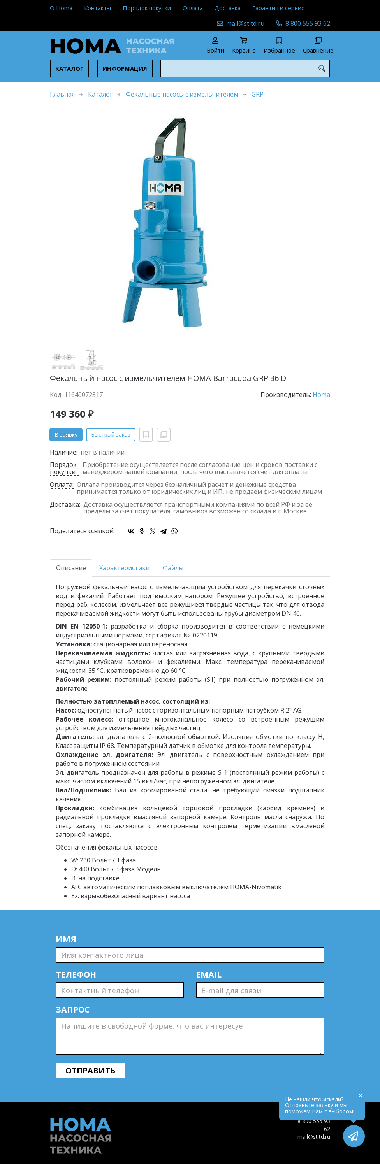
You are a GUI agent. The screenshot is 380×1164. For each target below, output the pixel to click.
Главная (62, 94)
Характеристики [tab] (124, 568)
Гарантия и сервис (278, 8)
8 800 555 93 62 (307, 23)
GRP (258, 94)
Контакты (97, 8)
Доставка (228, 8)
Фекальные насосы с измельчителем (182, 94)
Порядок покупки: (63, 469)
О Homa (61, 8)
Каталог (69, 68)
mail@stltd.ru (245, 23)
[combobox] (245, 68)
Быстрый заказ (110, 434)
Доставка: (65, 505)
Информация (124, 68)
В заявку (66, 434)
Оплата (193, 8)
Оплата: (62, 485)
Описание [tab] (71, 568)
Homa (321, 394)
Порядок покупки (147, 8)
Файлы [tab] (173, 568)
